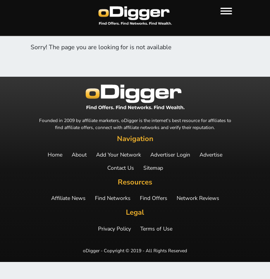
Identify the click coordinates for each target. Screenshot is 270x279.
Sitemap (153, 168)
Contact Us (120, 168)
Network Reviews (198, 198)
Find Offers (153, 198)
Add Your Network (118, 155)
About (79, 155)
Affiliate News (68, 198)
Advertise (210, 155)
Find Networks (113, 198)
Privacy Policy (114, 229)
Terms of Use (156, 229)
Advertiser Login (170, 155)
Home (55, 155)
